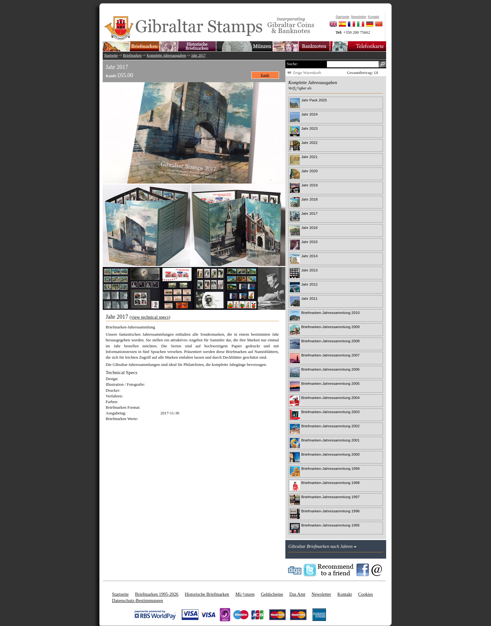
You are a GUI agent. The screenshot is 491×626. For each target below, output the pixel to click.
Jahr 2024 (309, 114)
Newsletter (321, 594)
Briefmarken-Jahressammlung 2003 (330, 412)
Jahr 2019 (309, 185)
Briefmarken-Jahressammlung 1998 (330, 483)
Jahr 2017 (198, 56)
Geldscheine (272, 594)
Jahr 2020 (309, 171)
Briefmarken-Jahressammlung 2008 (330, 341)
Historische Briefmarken (207, 594)
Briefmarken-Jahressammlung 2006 (330, 369)
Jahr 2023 (309, 128)
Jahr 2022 (309, 142)
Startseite (111, 56)
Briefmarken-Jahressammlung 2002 (330, 426)
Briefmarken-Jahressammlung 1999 (330, 468)
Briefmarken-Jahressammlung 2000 (330, 454)
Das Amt (297, 594)
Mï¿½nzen (244, 594)
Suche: (292, 63)
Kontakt (344, 594)
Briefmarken (132, 56)
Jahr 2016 (309, 227)
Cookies (365, 594)
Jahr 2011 (309, 298)
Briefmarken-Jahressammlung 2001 (330, 440)
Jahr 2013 (309, 270)
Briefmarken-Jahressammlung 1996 (330, 511)
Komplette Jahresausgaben (166, 56)
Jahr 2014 (309, 256)
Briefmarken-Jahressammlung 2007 (330, 355)
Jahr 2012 (309, 284)
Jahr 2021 (309, 157)
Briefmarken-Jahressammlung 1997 (330, 497)
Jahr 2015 (309, 242)
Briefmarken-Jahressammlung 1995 (330, 525)
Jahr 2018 (309, 199)
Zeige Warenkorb (307, 72)
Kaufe (265, 75)
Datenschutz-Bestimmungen (137, 600)
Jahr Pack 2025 (314, 100)
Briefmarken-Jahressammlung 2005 (330, 383)
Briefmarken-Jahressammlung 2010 (330, 312)
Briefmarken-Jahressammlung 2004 (330, 398)
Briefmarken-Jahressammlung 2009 (330, 327)
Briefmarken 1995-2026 (157, 594)
